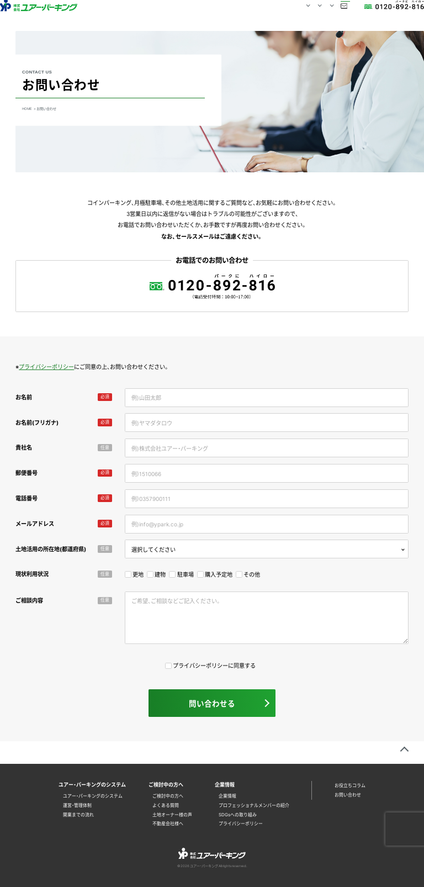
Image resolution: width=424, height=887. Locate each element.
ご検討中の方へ (167, 796)
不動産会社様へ (167, 823)
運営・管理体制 (77, 805)
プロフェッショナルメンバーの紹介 (254, 805)
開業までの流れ (78, 814)
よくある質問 (165, 805)
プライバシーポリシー (46, 366)
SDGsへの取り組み (238, 814)
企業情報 (227, 796)
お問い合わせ (321, 15)
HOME (140, 15)
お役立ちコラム (350, 785)
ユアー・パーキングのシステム (93, 796)
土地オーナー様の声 (172, 814)
